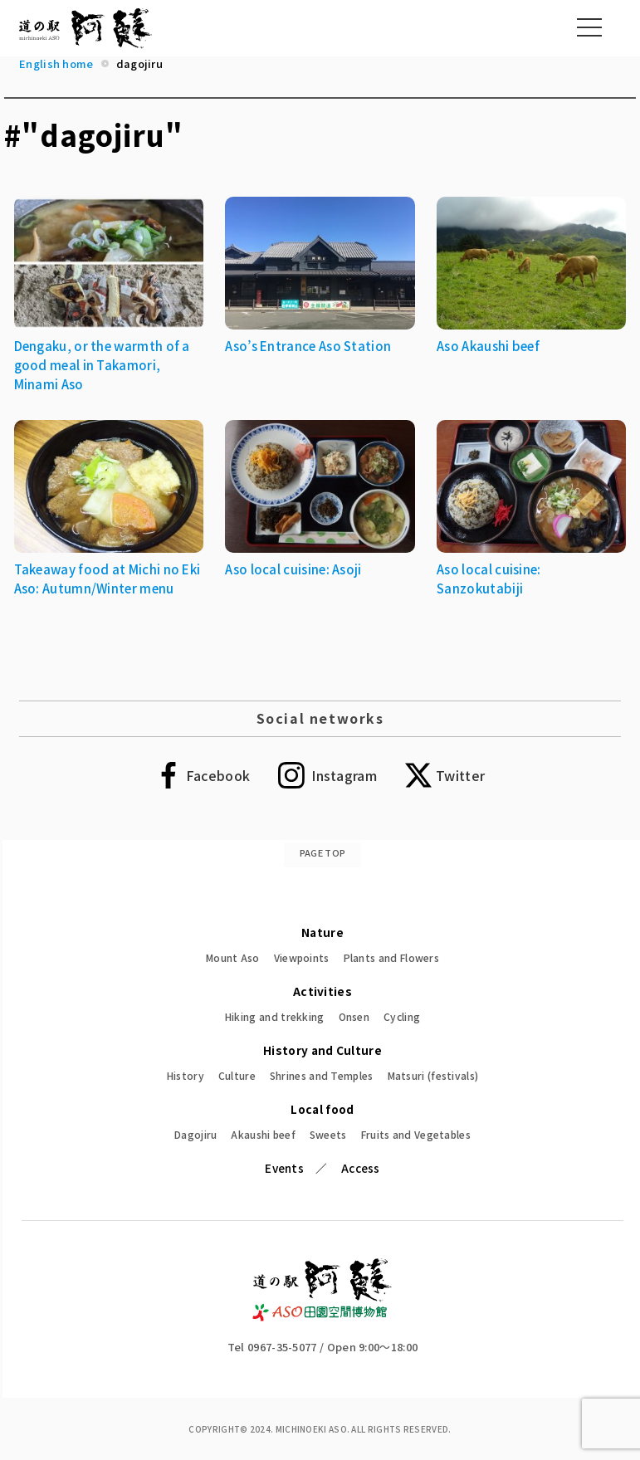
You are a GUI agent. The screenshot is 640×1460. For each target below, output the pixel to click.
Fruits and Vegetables (416, 1134)
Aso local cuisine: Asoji (293, 569)
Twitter (460, 775)
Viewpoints (302, 957)
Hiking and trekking (275, 1016)
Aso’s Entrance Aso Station (308, 345)
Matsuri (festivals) (433, 1075)
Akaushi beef (263, 1134)
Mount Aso (233, 957)
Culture (237, 1075)
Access (360, 1168)
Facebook (218, 775)
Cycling (402, 1016)
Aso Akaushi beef (488, 345)
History (185, 1075)
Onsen (354, 1016)
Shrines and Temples (322, 1075)
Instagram (344, 775)
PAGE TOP (322, 852)
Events (284, 1168)
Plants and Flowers (391, 957)
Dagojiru (195, 1134)
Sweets (328, 1134)
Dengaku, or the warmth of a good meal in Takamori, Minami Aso (102, 365)
